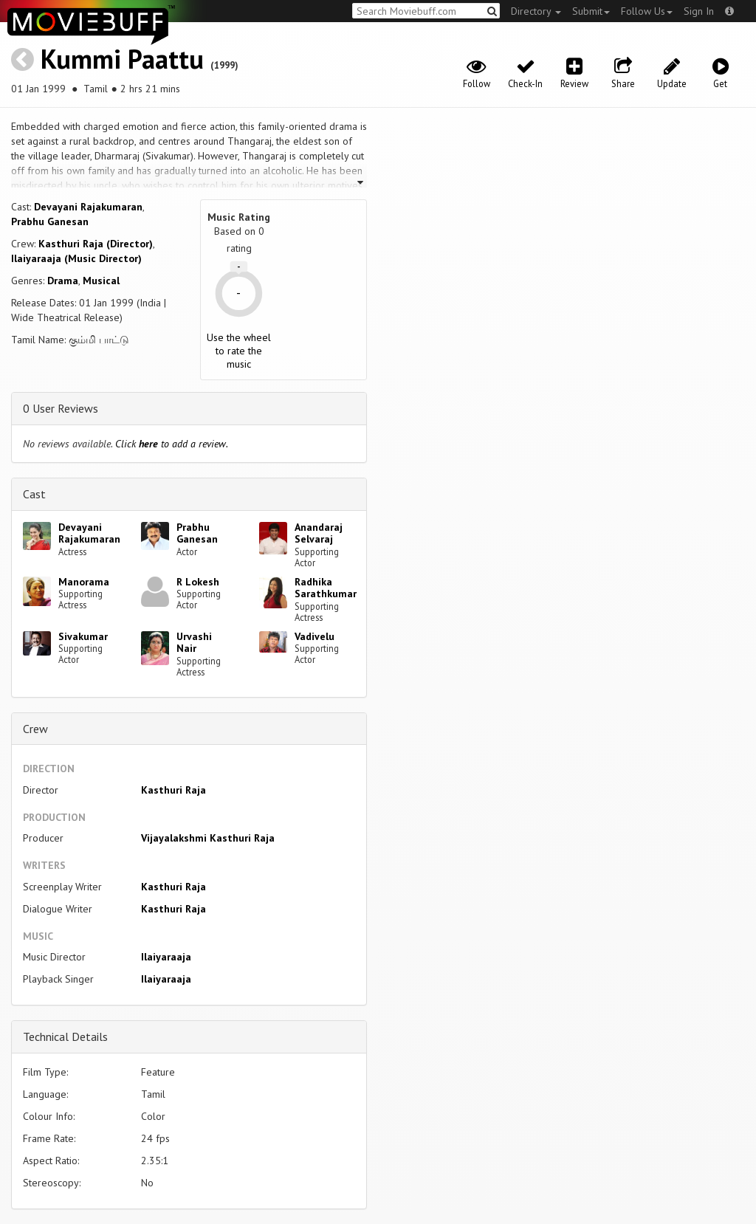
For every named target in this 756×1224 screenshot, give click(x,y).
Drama (62, 280)
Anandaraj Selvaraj (319, 533)
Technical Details (65, 1036)
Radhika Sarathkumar (326, 588)
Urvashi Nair (194, 643)
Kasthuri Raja (173, 790)
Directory (536, 11)
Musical (101, 280)
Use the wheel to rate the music (239, 351)
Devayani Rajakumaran (88, 206)
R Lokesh (197, 581)
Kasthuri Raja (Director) (95, 243)
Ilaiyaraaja (166, 956)
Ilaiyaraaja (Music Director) (76, 258)
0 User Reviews (60, 408)
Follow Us (647, 11)
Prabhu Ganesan (50, 221)
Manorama (83, 581)
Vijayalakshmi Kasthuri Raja (208, 838)
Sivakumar (83, 636)
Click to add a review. (171, 443)
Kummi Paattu (122, 58)
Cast (34, 493)
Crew (35, 728)
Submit (591, 11)
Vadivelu (314, 636)
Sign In (699, 11)
